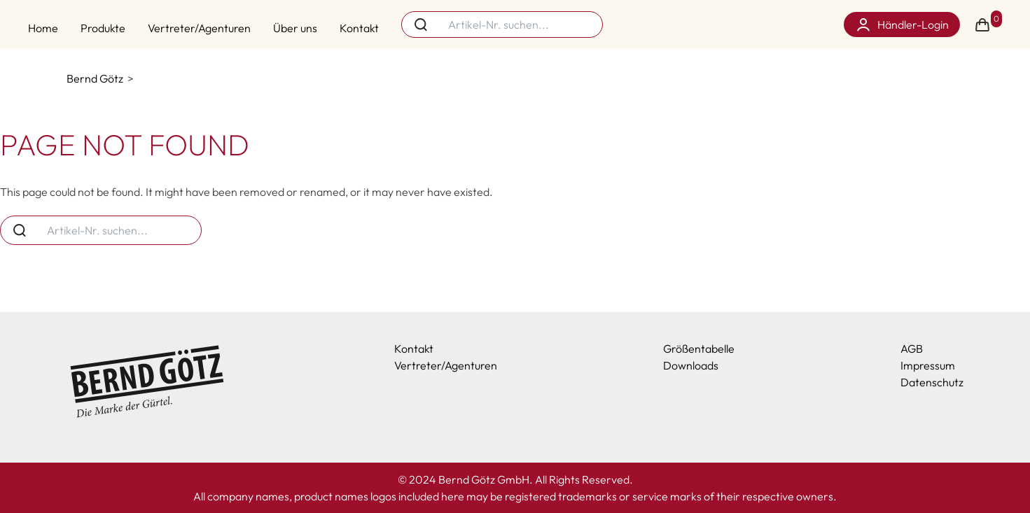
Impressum (927, 365)
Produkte (103, 28)
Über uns (295, 28)
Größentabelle (699, 349)
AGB (911, 349)
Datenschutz (931, 382)
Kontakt (359, 28)
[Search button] (421, 24)
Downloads (690, 365)
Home (43, 28)
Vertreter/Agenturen (199, 28)
